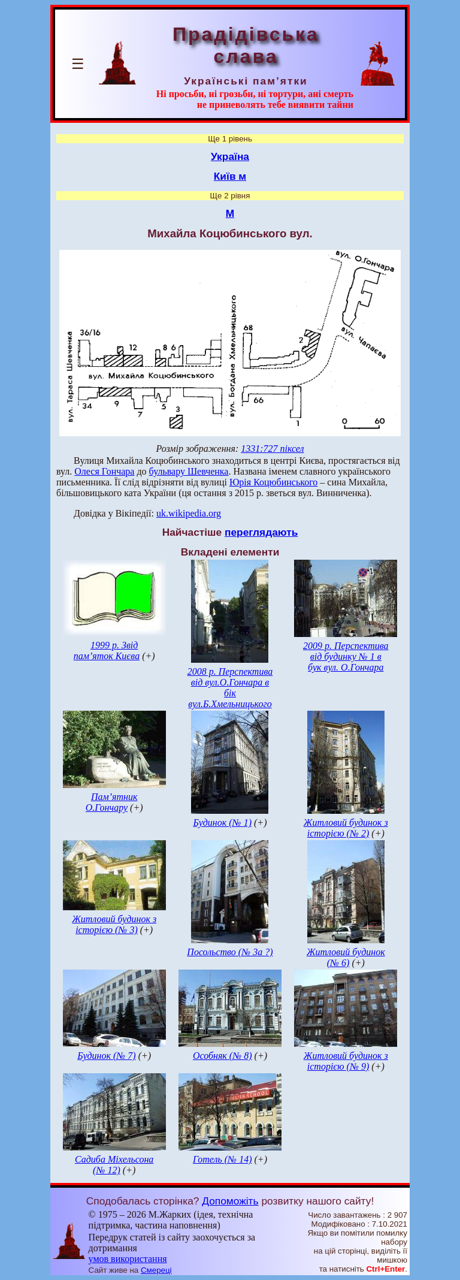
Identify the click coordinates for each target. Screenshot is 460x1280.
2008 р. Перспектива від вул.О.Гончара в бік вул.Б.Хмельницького (230, 687)
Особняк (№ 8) (222, 1055)
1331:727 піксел (272, 448)
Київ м (230, 176)
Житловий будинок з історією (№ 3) (114, 924)
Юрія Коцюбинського (273, 482)
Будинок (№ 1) (222, 822)
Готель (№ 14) (222, 1159)
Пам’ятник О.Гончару (112, 802)
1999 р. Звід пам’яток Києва (107, 650)
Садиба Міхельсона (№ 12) (114, 1164)
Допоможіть (230, 1201)
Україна (230, 156)
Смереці (156, 1270)
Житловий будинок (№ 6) (346, 957)
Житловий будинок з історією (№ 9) (346, 1060)
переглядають (261, 532)
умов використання (128, 1259)
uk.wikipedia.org (188, 513)
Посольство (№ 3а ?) (230, 952)
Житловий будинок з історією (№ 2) (346, 827)
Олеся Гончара (104, 471)
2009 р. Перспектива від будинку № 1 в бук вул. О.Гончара (346, 656)
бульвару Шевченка (189, 471)
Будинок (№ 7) (106, 1055)
